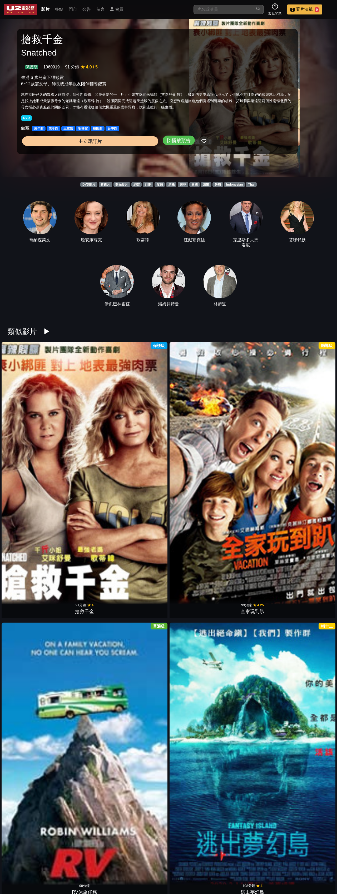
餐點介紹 (164, 863)
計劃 (148, 184)
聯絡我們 (242, 863)
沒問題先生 (312, 613)
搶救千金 (24, 398)
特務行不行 (189, 684)
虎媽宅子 (24, 541)
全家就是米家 (230, 470)
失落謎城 (65, 756)
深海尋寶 (271, 684)
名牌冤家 (230, 613)
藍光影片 (121, 184)
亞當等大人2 (271, 470)
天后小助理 (148, 756)
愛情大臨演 (25, 613)
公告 (86, 9)
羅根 (66, 470)
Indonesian (234, 184)
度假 (160, 184)
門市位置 (190, 863)
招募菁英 (268, 863)
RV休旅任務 (107, 398)
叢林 (183, 184)
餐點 (59, 9)
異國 (194, 184)
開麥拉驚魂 (107, 684)
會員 (116, 9)
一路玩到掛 (230, 684)
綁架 (136, 184)
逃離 (206, 184)
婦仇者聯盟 (189, 470)
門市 (73, 9)
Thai (251, 184)
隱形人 (189, 756)
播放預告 (114, 160)
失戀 (218, 184)
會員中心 (319, 863)
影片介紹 (139, 863)
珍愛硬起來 (25, 756)
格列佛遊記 (66, 613)
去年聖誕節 (271, 756)
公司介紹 (293, 863)
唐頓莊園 (189, 398)
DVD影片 (88, 184)
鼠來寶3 (189, 541)
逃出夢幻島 (148, 398)
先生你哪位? (230, 541)
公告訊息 (216, 863)
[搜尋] (223, 9)
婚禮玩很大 (107, 470)
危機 (171, 184)
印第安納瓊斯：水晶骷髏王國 (148, 678)
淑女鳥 (25, 470)
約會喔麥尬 (189, 613)
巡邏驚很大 (66, 541)
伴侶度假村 (271, 613)
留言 (100, 9)
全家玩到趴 (66, 398)
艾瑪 (230, 756)
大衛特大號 (66, 684)
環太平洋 (312, 470)
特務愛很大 (107, 541)
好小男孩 (230, 398)
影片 (45, 9)
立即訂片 (58, 161)
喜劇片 (105, 184)
